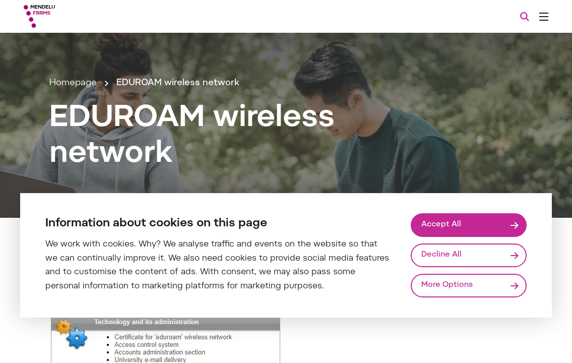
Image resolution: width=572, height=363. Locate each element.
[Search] (524, 16)
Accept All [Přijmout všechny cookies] (441, 224)
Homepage (73, 83)
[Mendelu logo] (80, 16)
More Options (447, 285)
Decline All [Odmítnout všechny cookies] (441, 255)
